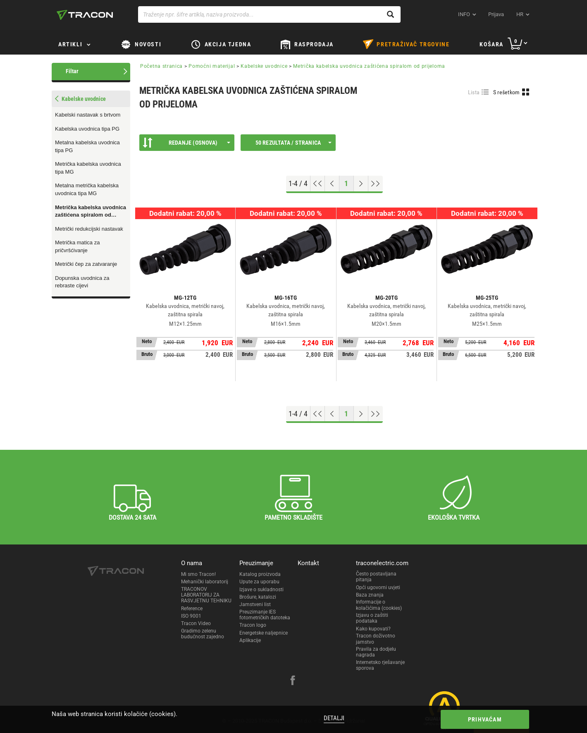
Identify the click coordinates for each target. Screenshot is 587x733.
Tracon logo (252, 625)
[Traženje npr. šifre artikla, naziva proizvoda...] (269, 14)
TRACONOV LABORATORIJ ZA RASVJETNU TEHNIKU (206, 595)
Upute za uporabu (259, 582)
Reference (192, 608)
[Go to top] (317, 183)
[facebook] (292, 681)
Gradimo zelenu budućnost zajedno (202, 634)
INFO (464, 14)
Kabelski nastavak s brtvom (87, 115)
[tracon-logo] (85, 15)
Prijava (496, 14)
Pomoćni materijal (212, 66)
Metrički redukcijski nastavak (89, 229)
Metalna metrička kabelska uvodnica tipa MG (87, 189)
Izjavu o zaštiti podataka (372, 618)
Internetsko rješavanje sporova (380, 665)
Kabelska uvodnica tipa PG (87, 129)
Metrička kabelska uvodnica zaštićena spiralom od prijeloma (90, 211)
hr (519, 14)
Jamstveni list (255, 604)
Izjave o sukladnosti (261, 589)
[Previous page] (332, 183)
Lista (474, 92)
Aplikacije (250, 640)
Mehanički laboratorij (204, 582)
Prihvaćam (485, 719)
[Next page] (361, 183)
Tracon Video (196, 623)
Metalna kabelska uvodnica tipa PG (87, 146)
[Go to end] (375, 183)
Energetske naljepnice (263, 633)
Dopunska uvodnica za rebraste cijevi (82, 282)
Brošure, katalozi (257, 597)
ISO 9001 (191, 616)
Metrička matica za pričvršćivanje (77, 246)
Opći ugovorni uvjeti (378, 587)
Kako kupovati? (373, 629)
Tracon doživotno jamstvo (375, 639)
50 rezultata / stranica (293, 142)
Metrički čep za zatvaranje (86, 264)
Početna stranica (161, 66)
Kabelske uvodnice (264, 66)
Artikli (70, 44)
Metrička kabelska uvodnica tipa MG (88, 168)
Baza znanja (370, 595)
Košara (491, 44)
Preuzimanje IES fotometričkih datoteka (264, 615)
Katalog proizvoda (260, 574)
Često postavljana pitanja (376, 577)
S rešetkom (506, 92)
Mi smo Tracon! (198, 574)
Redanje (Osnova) (186, 143)
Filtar (72, 71)
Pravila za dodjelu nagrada (376, 652)
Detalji (334, 718)
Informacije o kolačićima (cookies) (379, 605)
